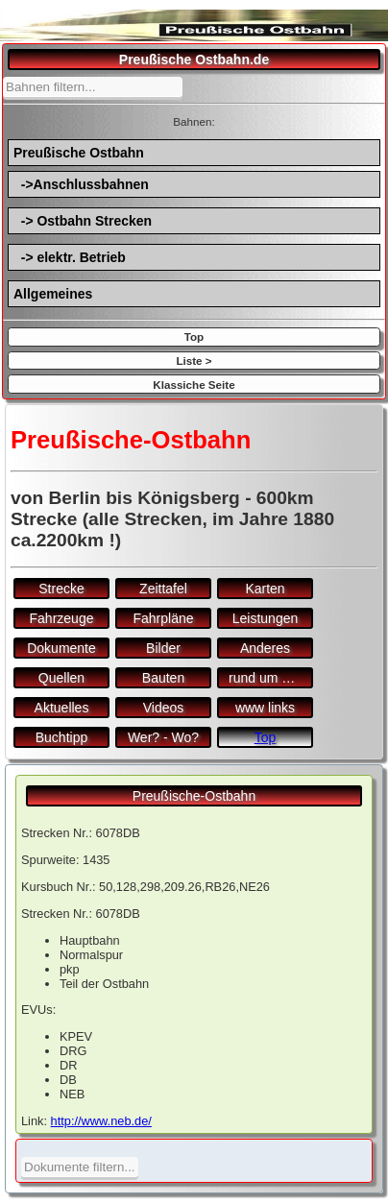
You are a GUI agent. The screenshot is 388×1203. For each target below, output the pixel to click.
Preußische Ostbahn (78, 152)
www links (265, 707)
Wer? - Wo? (163, 737)
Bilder (163, 648)
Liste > (193, 360)
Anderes (265, 648)
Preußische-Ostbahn (194, 796)
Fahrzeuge (62, 618)
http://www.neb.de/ (101, 1121)
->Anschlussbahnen (81, 184)
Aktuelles (62, 707)
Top (194, 336)
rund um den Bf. (271, 678)
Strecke (61, 588)
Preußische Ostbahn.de (194, 59)
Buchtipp (61, 737)
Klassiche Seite (193, 384)
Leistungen (265, 618)
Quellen (61, 678)
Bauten (163, 678)
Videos (163, 707)
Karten (264, 588)
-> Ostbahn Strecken (82, 221)
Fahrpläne (163, 618)
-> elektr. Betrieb (69, 257)
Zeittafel (163, 588)
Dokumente (61, 648)
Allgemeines (52, 293)
